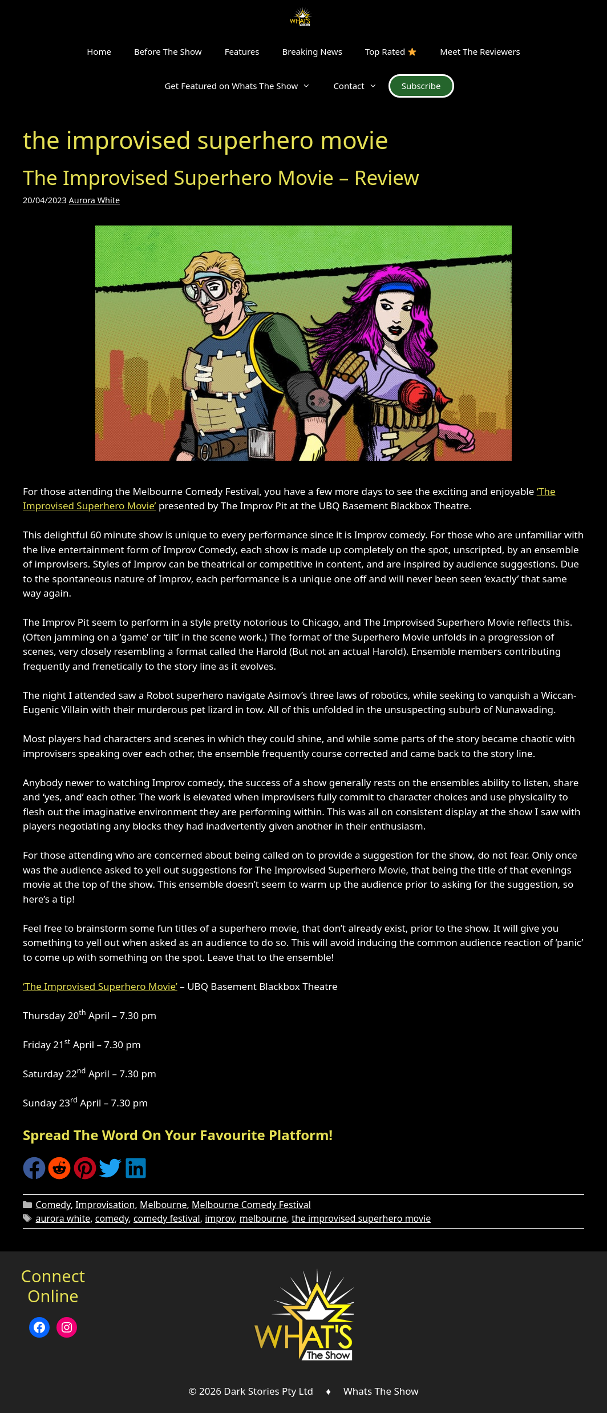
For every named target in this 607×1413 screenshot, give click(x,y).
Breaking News (312, 51)
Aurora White (94, 200)
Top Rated (390, 51)
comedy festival (166, 1218)
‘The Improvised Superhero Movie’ (100, 986)
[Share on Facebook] (34, 1175)
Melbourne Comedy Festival (251, 1204)
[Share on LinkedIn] (135, 1175)
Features (242, 51)
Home (99, 51)
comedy (112, 1218)
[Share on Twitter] (110, 1175)
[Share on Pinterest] (85, 1175)
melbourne (263, 1218)
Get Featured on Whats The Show (243, 86)
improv (219, 1218)
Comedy (53, 1204)
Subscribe (421, 85)
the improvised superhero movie (361, 1218)
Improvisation (105, 1204)
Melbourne (163, 1204)
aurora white (63, 1218)
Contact (360, 86)
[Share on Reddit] (59, 1175)
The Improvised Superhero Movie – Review (221, 177)
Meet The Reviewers (480, 51)
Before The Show (168, 51)
